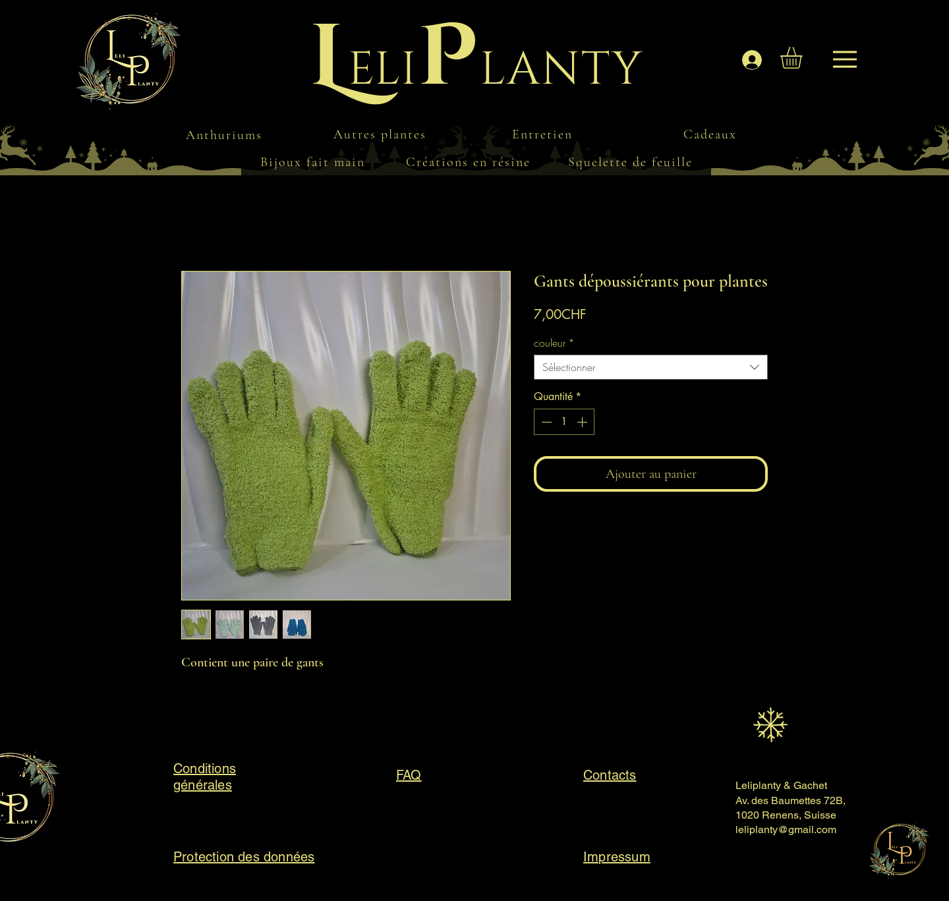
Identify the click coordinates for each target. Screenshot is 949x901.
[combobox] (651, 367)
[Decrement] (545, 421)
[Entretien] (543, 134)
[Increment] (583, 421)
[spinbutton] (564, 421)
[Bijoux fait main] (313, 162)
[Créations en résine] (469, 162)
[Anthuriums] (225, 135)
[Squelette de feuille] (631, 162)
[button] (804, 58)
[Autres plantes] (381, 134)
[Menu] (141, 66)
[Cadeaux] (711, 134)
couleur (554, 342)
